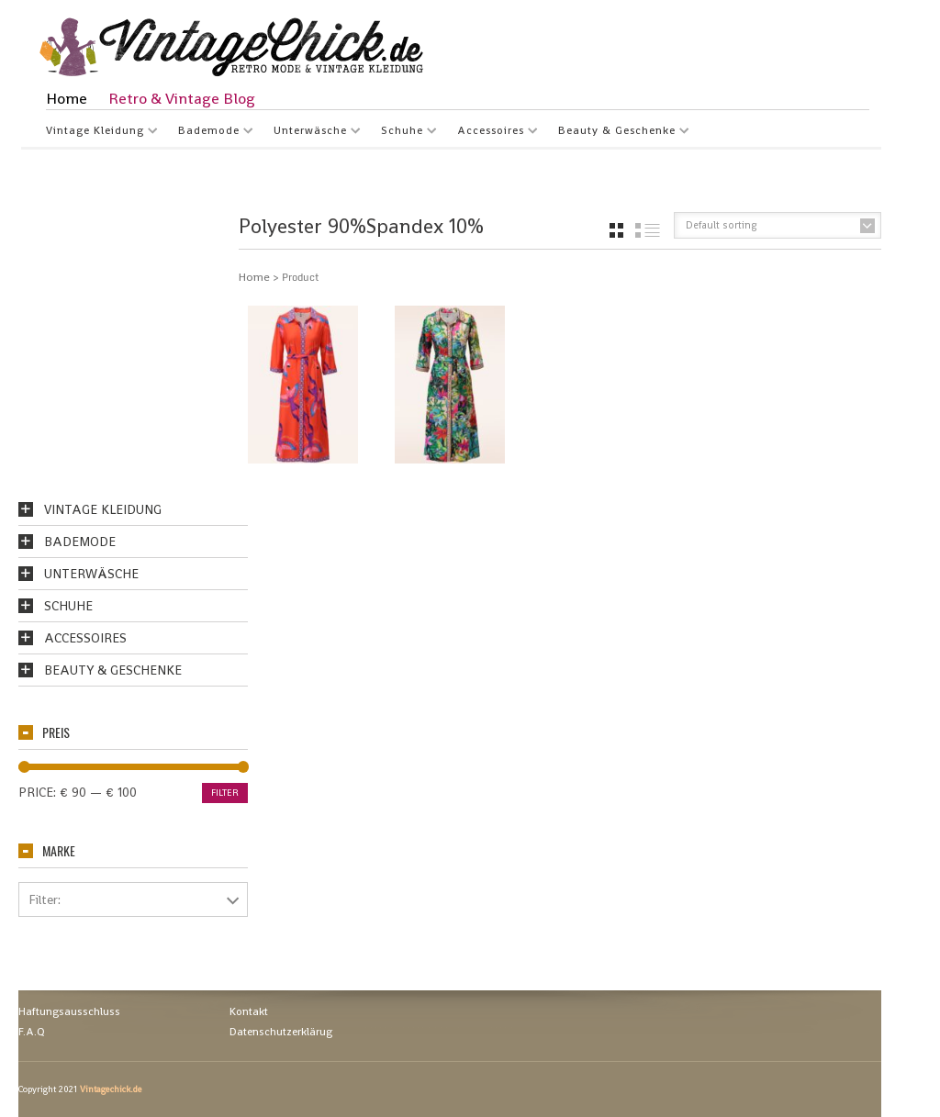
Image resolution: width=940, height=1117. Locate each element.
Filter (225, 793)
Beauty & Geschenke (616, 132)
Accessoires (490, 132)
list (647, 230)
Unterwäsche (310, 132)
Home (66, 98)
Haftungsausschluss (69, 1011)
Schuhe (402, 132)
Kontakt (248, 1011)
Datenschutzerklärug (280, 1031)
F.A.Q (31, 1031)
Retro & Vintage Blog (181, 98)
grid (616, 230)
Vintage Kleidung (95, 132)
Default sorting (721, 224)
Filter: (44, 899)
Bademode (208, 132)
